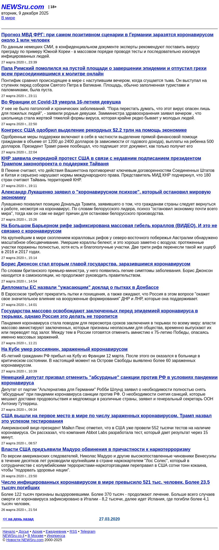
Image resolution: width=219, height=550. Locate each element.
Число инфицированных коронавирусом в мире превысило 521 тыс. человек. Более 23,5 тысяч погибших (105, 485)
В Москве (35, 536)
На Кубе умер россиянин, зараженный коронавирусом (64, 349)
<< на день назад (18, 519)
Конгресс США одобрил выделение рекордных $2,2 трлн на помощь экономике (94, 130)
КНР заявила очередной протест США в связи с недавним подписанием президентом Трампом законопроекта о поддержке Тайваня (101, 161)
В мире (8, 18)
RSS (73, 531)
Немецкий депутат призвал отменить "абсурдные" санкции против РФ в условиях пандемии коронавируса (109, 380)
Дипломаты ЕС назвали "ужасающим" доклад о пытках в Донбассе (80, 287)
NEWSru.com (22, 7)
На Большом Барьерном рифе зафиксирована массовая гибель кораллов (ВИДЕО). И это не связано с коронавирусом (109, 228)
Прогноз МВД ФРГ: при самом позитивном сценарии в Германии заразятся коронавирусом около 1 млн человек (107, 37)
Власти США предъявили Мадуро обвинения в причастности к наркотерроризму (95, 449)
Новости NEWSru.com (24, 540)
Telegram (88, 531)
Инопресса (56, 536)
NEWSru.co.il (13, 536)
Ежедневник (56, 531)
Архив (37, 531)
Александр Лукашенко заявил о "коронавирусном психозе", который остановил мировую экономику (106, 194)
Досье (23, 531)
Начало (9, 531)
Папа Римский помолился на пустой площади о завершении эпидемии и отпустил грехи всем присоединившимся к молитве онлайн (104, 71)
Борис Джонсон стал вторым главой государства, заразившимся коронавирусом (95, 264)
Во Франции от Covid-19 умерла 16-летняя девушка (61, 102)
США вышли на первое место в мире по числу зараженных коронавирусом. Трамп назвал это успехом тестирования (106, 418)
